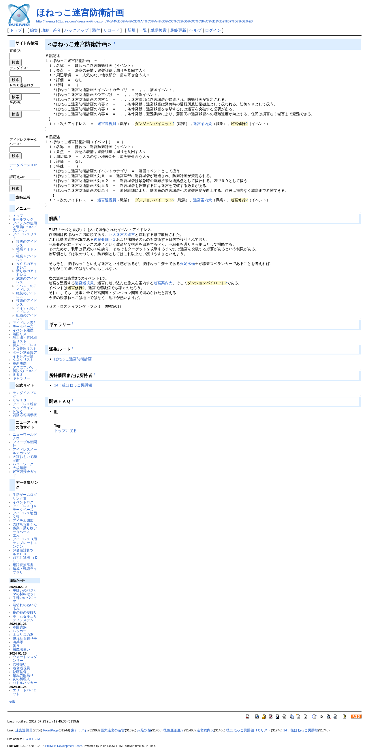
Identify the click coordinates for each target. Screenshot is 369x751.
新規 (131, 30)
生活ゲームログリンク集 (25, 496)
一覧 (143, 30)
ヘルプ (195, 30)
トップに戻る (65, 430)
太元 (16, 535)
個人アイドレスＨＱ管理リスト (25, 346)
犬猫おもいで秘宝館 (25, 458)
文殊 (16, 517)
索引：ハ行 (79, 730)
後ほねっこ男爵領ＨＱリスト (248, 730)
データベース (23, 326)
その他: (15, 102)
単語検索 (158, 30)
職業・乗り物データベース (25, 530)
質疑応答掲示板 (25, 415)
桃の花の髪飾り (25, 612)
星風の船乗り (23, 675)
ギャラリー (21, 378)
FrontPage (51, 730)
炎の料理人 (21, 679)
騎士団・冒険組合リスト (25, 339)
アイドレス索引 (25, 323)
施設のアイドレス (26, 280)
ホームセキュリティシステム (25, 618)
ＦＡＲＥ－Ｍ (31, 739)
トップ (16, 30)
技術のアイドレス (26, 302)
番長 (16, 646)
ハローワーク (23, 464)
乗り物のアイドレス (26, 272)
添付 (96, 30)
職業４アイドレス (26, 258)
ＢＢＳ (18, 374)
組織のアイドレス (26, 317)
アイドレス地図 (25, 513)
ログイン (213, 30)
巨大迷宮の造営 (122, 234)
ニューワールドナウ (25, 436)
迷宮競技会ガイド (25, 473)
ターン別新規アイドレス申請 (25, 354)
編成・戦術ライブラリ (25, 570)
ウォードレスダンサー (25, 658)
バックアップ (76, 30)
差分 (57, 30)
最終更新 (178, 30)
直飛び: (15, 50)
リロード (111, 30)
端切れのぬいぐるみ (25, 606)
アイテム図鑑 (23, 520)
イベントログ (23, 502)
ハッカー (20, 631)
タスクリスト (23, 359)
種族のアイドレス (26, 243)
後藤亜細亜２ (105, 239)
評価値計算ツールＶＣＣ (25, 552)
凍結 (45, 30)
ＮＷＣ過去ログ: (22, 85)
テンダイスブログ (25, 394)
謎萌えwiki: (18, 177)
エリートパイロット (25, 692)
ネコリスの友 (23, 634)
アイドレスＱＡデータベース (25, 507)
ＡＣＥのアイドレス (26, 265)
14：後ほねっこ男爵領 (73, 385)
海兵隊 (18, 642)
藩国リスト (21, 334)
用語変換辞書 (23, 565)
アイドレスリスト (25, 236)
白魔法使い (21, 649)
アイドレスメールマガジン (25, 451)
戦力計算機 (21, 557)
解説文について (25, 371)
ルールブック (23, 219)
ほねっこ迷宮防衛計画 (80, 12)
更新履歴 (20, 363)
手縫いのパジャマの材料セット (25, 592)
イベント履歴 (23, 330)
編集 (34, 30)
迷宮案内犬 (202, 124)
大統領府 (20, 468)
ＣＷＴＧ (20, 400)
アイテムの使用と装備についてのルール (25, 226)
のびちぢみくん (25, 524)
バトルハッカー (25, 682)
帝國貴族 (20, 627)
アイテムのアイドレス (26, 310)
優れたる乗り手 (25, 638)
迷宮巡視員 (21, 668)
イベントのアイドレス (26, 287)
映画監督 (20, 672)
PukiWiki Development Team (63, 746)
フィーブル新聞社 (25, 443)
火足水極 (187, 263)
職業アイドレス (26, 251)
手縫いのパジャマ (25, 599)
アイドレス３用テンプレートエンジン (25, 542)
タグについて (23, 367)
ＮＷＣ (18, 411)
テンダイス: (19, 68)
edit (12, 701)
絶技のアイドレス (26, 295)
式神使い (20, 664)
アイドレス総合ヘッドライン (25, 405)
